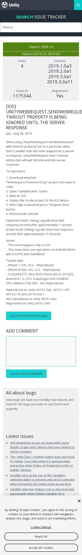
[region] (41, 525)
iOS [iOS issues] (8, 133)
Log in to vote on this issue (28, 316)
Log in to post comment (26, 373)
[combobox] (41, 27)
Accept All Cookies (41, 548)
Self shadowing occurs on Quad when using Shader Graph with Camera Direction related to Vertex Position (42, 447)
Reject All (41, 536)
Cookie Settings (41, 527)
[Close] (79, 501)
